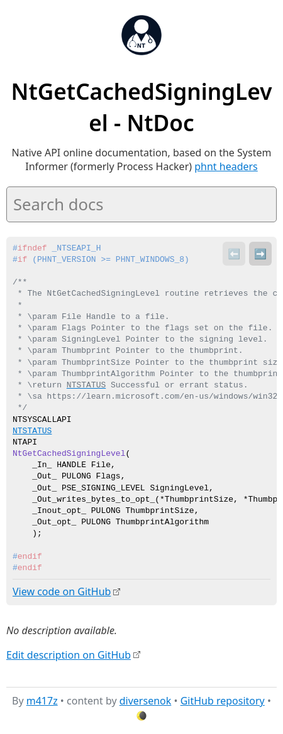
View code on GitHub (62, 591)
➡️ (260, 254)
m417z (42, 700)
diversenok (145, 700)
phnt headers (226, 166)
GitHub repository (222, 700)
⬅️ (234, 254)
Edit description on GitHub (68, 654)
